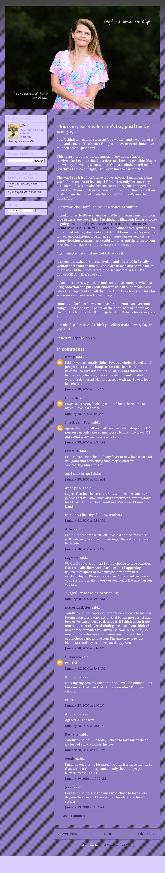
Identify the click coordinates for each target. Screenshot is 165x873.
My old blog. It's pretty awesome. (24, 192)
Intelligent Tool (78, 422)
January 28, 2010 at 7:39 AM (85, 549)
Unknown (73, 657)
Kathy (70, 357)
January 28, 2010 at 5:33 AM (84, 414)
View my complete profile (21, 141)
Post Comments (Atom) (117, 845)
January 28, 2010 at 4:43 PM (84, 726)
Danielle (72, 398)
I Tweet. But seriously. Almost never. (23, 185)
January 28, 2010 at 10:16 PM (85, 750)
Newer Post (67, 834)
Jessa (69, 787)
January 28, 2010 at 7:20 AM (85, 479)
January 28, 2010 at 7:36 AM (85, 520)
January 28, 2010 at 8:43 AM (85, 668)
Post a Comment (73, 816)
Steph (26, 125)
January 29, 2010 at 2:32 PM (84, 807)
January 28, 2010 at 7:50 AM (85, 599)
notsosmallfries (78, 607)
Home (107, 834)
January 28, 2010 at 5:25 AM (85, 389)
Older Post (147, 834)
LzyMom (72, 558)
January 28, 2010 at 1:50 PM (84, 705)
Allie (69, 529)
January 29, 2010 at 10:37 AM (85, 778)
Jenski (70, 759)
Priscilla (72, 451)
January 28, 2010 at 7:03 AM (85, 442)
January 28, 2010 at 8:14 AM (84, 648)
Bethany (72, 734)
